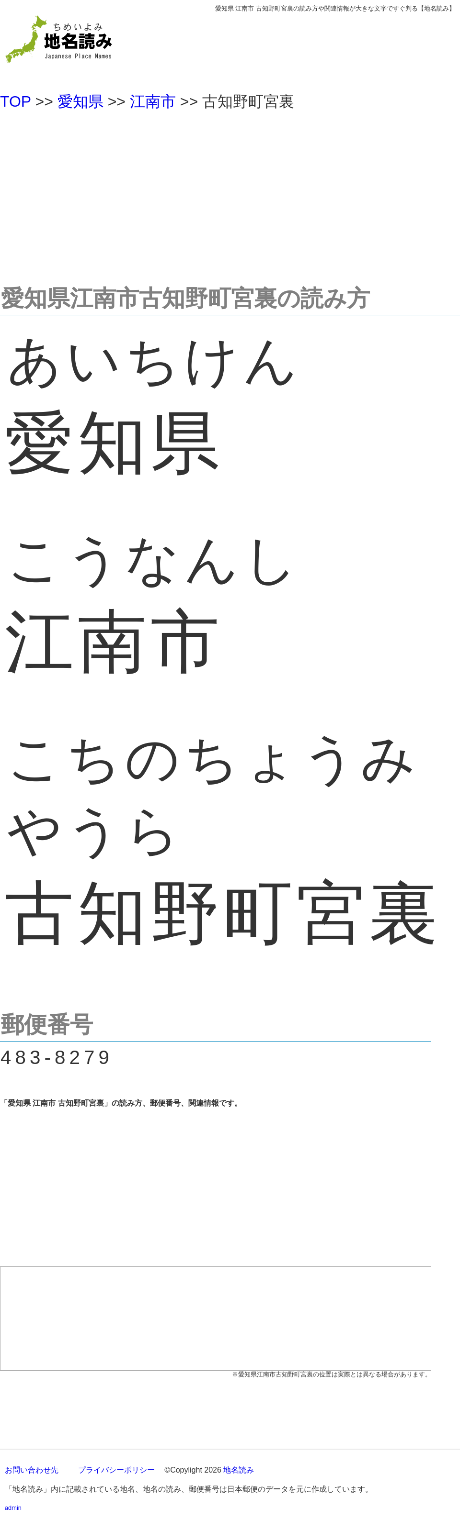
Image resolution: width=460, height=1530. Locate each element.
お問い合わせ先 (31, 1470)
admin (13, 1507)
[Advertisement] (230, 193)
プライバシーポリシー (116, 1470)
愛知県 (81, 101)
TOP (15, 101)
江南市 (153, 101)
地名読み (238, 1470)
